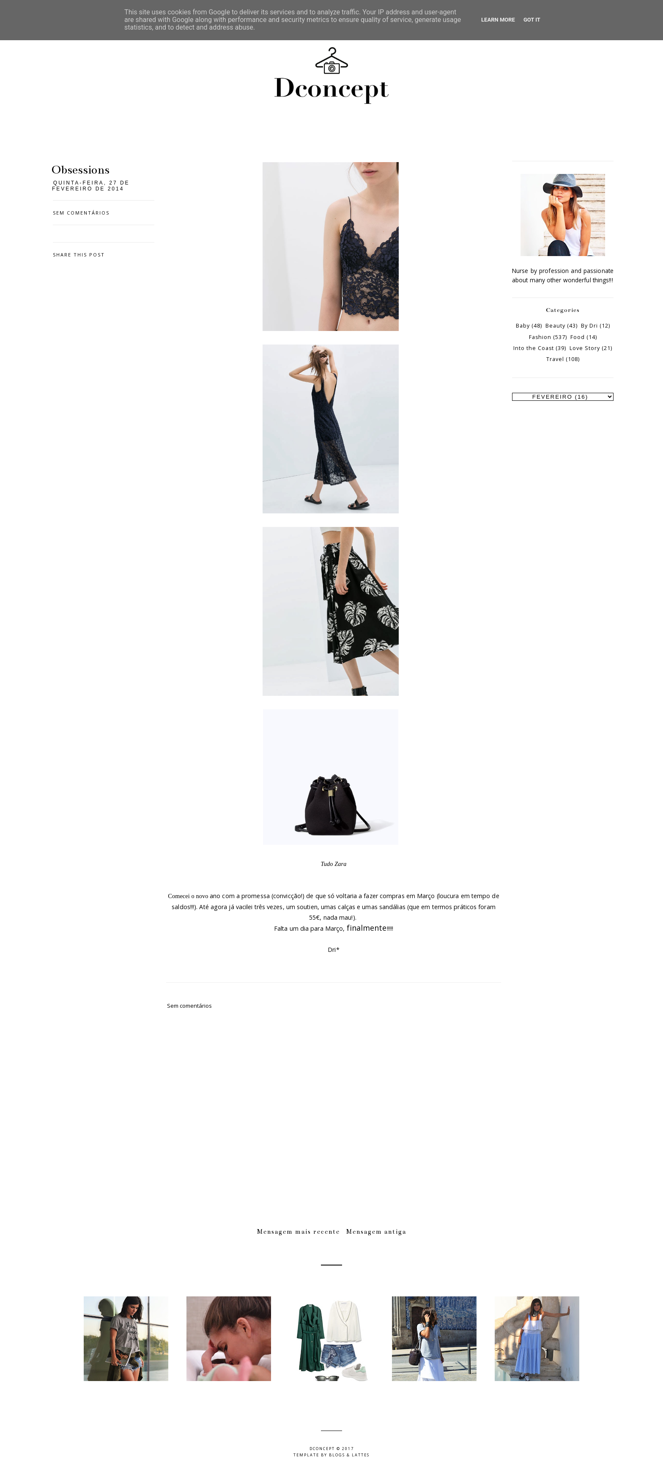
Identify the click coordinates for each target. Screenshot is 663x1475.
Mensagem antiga (376, 1231)
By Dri (589, 325)
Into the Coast (533, 348)
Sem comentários (81, 213)
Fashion (540, 337)
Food (577, 337)
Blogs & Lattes (349, 1455)
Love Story (585, 348)
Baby (523, 325)
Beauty (555, 325)
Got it (531, 20)
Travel (555, 359)
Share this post (79, 254)
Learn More (498, 20)
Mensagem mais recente (298, 1231)
